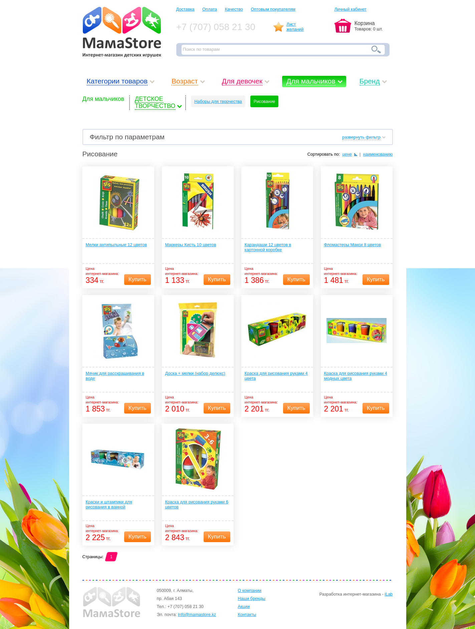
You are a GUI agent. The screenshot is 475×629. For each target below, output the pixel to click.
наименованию (378, 154)
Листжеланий (294, 27)
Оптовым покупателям (273, 9)
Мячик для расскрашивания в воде (115, 376)
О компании (249, 590)
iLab (389, 594)
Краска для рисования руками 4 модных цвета (355, 376)
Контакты (247, 614)
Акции (244, 606)
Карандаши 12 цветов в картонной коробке (268, 247)
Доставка (185, 9)
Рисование (264, 101)
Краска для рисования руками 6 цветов (196, 504)
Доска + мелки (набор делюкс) (195, 373)
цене (347, 154)
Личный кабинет (350, 9)
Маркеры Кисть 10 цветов (190, 244)
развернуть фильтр (361, 137)
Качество (234, 9)
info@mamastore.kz (197, 614)
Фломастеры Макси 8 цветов (352, 244)
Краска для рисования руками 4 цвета (276, 376)
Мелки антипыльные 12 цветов (116, 244)
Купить (138, 279)
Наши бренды (251, 598)
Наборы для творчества (218, 101)
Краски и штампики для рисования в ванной (109, 504)
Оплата (209, 9)
